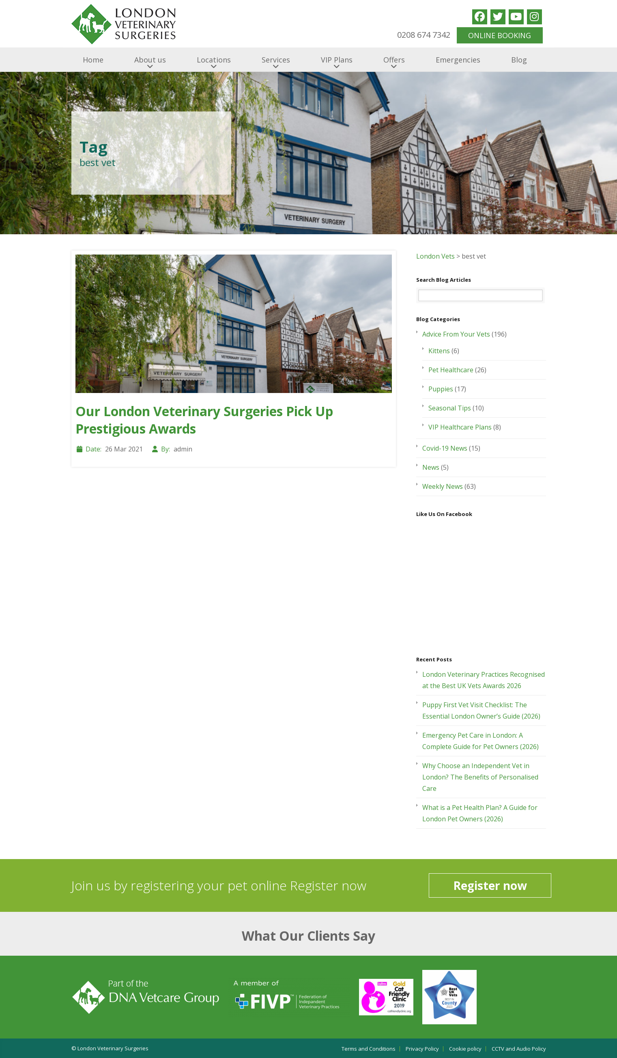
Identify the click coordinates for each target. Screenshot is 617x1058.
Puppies (440, 388)
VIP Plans (337, 60)
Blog (519, 60)
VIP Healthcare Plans (460, 427)
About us (150, 60)
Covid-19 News (444, 448)
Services (276, 60)
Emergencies (458, 60)
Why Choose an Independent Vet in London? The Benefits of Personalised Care (480, 777)
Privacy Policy (422, 1049)
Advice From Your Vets (456, 334)
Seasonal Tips (449, 408)
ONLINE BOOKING (499, 35)
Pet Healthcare (450, 369)
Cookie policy (465, 1049)
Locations (214, 60)
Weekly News (442, 486)
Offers (394, 60)
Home (93, 60)
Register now (490, 885)
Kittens (439, 350)
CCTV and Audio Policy (519, 1049)
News (430, 467)
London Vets (435, 256)
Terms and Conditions (369, 1049)
